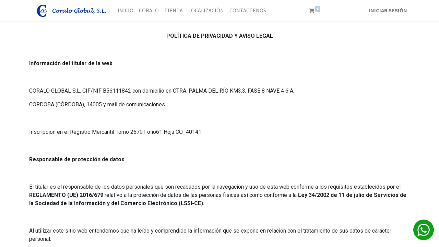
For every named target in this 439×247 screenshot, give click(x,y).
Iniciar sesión (388, 10)
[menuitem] (125, 10)
